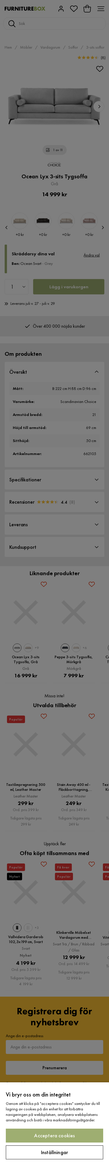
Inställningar (54, 1152)
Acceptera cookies (54, 1135)
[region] (54, 1125)
